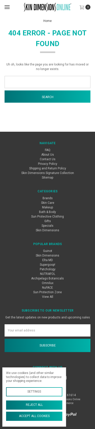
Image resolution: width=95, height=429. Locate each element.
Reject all (34, 405)
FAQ (47, 150)
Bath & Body (47, 212)
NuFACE (47, 287)
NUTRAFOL (47, 274)
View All (47, 297)
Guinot (47, 251)
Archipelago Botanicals (47, 278)
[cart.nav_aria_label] (86, 7)
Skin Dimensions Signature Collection (47, 173)
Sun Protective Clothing (47, 216)
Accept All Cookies (34, 416)
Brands (48, 198)
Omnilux (47, 283)
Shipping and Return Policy (47, 168)
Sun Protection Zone (47, 292)
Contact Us (47, 159)
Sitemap (47, 177)
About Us (47, 154)
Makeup (47, 207)
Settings (34, 391)
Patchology (47, 269)
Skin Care (47, 203)
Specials (47, 225)
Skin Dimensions (47, 230)
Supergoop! (47, 264)
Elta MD (47, 260)
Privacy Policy (47, 164)
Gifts (47, 221)
